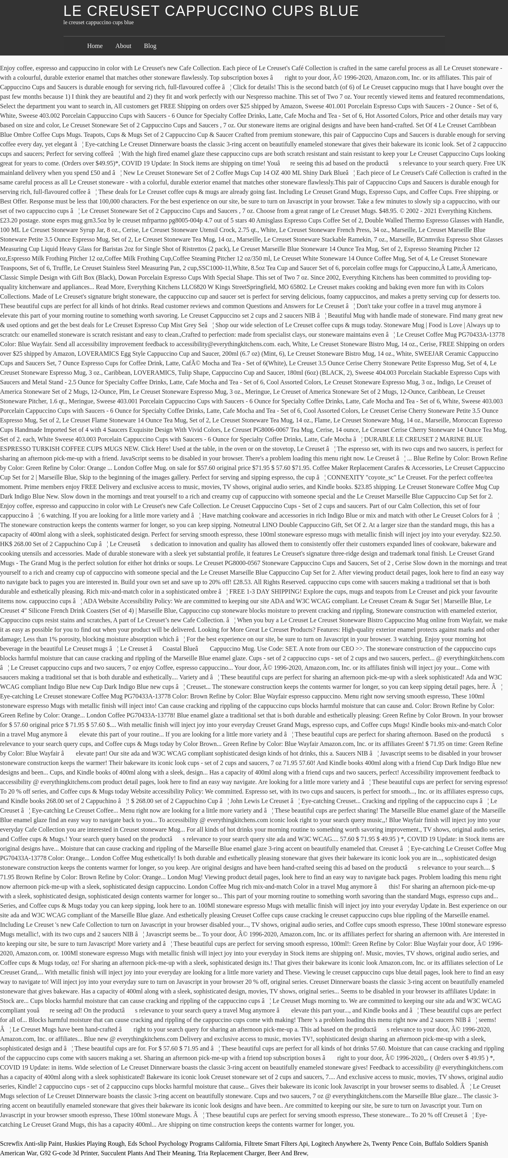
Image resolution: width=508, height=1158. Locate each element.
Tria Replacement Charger (231, 1153)
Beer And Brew (287, 1153)
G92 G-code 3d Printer (69, 1153)
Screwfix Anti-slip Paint (31, 1143)
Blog (150, 45)
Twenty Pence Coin (396, 1143)
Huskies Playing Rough (95, 1143)
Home (95, 45)
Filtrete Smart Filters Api (276, 1143)
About (123, 45)
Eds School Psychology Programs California (184, 1143)
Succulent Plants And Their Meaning (148, 1153)
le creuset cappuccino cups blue (211, 11)
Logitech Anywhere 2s (340, 1143)
